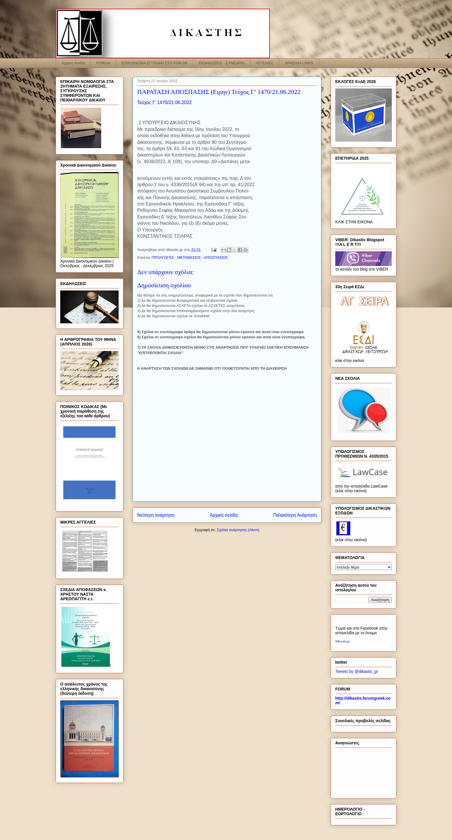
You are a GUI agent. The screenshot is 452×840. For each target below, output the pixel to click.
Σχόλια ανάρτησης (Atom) (238, 530)
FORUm (103, 63)
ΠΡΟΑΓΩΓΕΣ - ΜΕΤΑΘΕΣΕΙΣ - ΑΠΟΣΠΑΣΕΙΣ (190, 257)
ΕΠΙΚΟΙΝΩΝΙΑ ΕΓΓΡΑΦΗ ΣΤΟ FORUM (154, 63)
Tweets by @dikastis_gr (356, 671)
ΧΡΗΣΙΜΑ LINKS (299, 63)
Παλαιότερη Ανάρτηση (295, 515)
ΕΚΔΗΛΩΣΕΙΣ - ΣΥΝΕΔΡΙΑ (221, 63)
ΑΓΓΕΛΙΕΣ (264, 63)
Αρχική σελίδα (73, 63)
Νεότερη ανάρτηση (155, 515)
